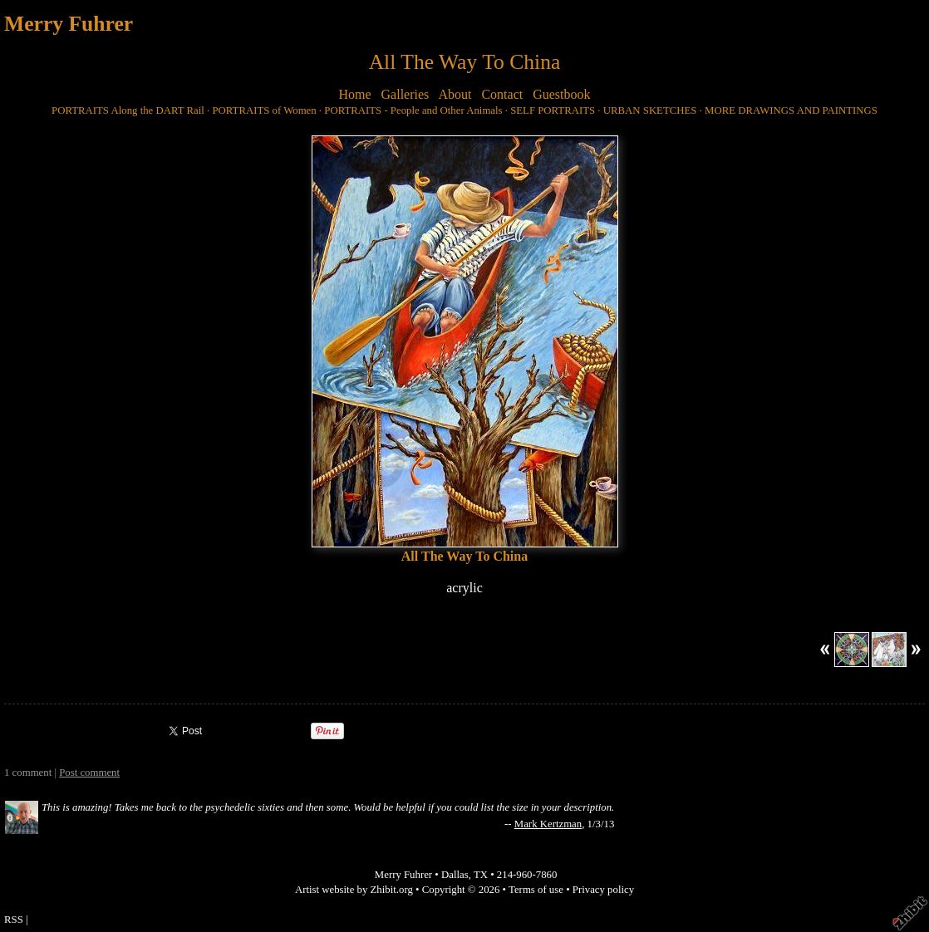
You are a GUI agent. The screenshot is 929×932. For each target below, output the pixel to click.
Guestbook (561, 94)
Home (354, 94)
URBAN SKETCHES (650, 110)
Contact (502, 94)
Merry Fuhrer (68, 24)
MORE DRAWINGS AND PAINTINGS (791, 110)
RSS (13, 919)
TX (481, 874)
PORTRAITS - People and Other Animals (413, 110)
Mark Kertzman (548, 824)
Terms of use (536, 889)
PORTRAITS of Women (264, 110)
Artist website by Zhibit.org (354, 889)
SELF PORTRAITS (552, 110)
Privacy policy (603, 889)
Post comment (89, 772)
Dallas (455, 874)
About (454, 94)
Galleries (405, 94)
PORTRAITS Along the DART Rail (128, 110)
